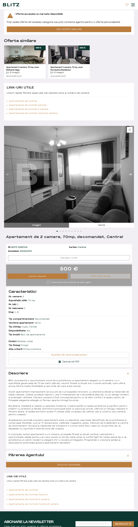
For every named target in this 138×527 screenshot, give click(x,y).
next (130, 174)
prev (8, 174)
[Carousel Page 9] (80, 231)
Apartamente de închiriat (23, 101)
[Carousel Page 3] (63, 231)
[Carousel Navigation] (69, 174)
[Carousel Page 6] (72, 231)
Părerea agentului (69, 455)
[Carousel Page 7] (74, 231)
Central (77, 247)
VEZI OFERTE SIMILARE (69, 29)
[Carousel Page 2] (60, 231)
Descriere (69, 373)
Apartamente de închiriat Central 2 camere (33, 113)
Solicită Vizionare (37, 276)
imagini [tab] (36, 225)
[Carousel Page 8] (77, 231)
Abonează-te (123, 524)
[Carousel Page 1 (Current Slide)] (57, 231)
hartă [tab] (101, 225)
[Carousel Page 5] (69, 231)
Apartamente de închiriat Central (27, 105)
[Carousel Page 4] (66, 231)
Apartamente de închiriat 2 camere (29, 109)
